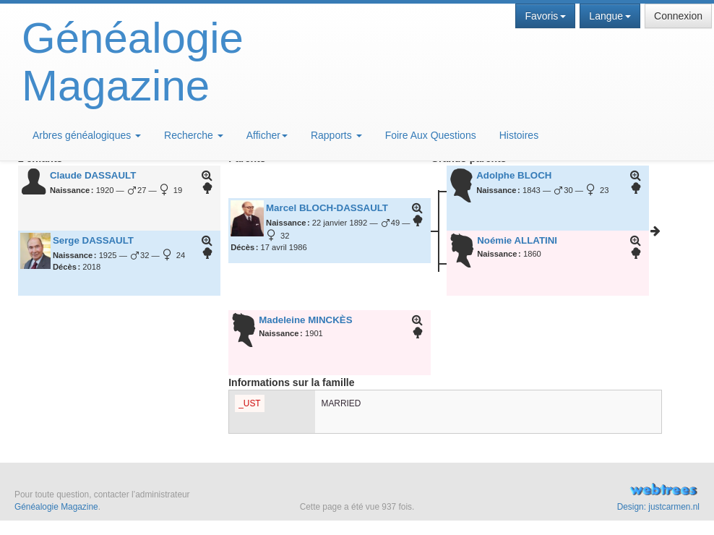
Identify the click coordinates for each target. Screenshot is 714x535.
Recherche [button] (193, 135)
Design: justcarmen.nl (658, 507)
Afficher (267, 135)
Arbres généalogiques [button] (87, 135)
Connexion (678, 16)
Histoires (518, 135)
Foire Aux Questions (430, 135)
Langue (610, 16)
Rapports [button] (336, 135)
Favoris (545, 16)
